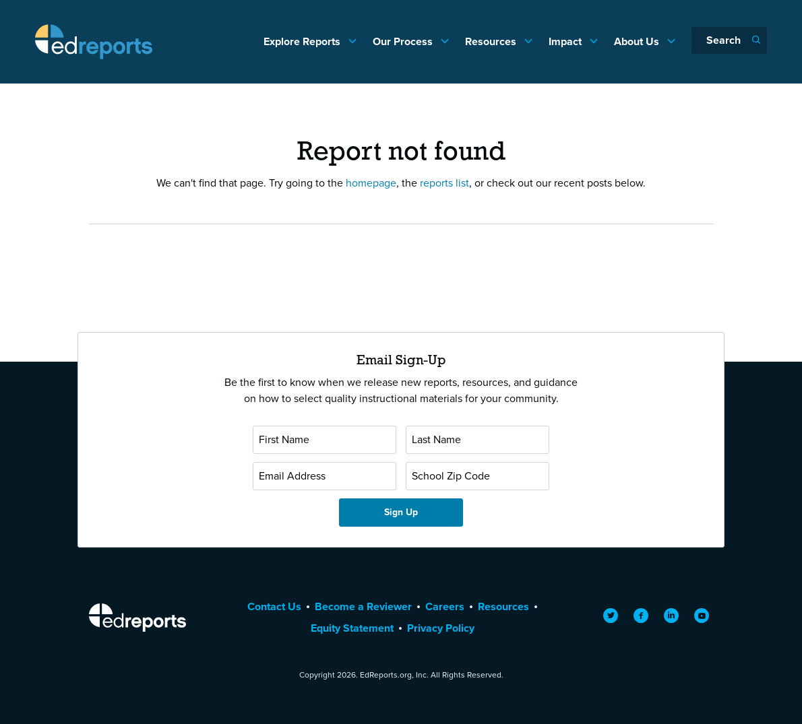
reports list (444, 183)
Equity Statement (352, 628)
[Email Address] (324, 476)
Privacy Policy (440, 628)
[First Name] (324, 440)
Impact (566, 41)
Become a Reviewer (363, 606)
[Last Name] (477, 440)
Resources (492, 41)
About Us (638, 41)
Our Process (404, 41)
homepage (371, 183)
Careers (444, 606)
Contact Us (274, 606)
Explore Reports (303, 41)
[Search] (729, 40)
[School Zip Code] (477, 476)
